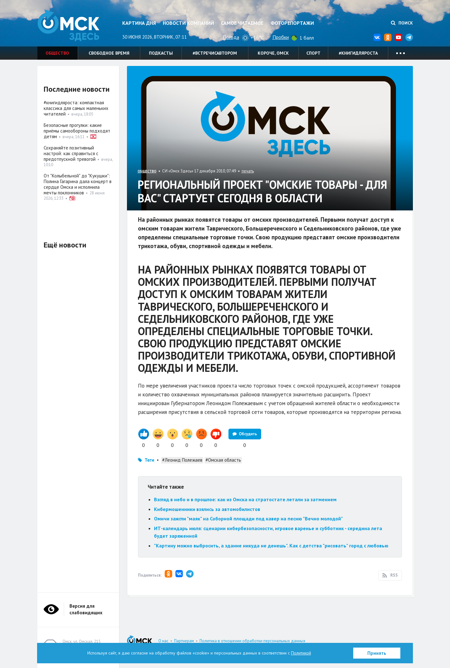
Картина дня (139, 23)
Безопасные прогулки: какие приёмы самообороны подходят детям (77, 130)
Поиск (402, 23)
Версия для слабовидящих (85, 609)
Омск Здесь (68, 25)
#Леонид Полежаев (182, 460)
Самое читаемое (242, 23)
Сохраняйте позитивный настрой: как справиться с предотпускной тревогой (71, 153)
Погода (231, 37)
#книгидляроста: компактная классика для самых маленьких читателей (76, 108)
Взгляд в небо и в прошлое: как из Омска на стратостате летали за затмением (245, 499)
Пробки (280, 37)
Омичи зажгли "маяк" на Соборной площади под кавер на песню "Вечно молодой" (248, 518)
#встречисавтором (215, 53)
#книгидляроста (358, 53)
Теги (149, 460)
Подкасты (161, 53)
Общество (57, 53)
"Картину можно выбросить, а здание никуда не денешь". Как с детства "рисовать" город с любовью (271, 545)
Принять (376, 653)
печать (248, 171)
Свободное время (109, 53)
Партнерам (184, 641)
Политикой (301, 653)
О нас (163, 641)
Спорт (313, 53)
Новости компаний (188, 23)
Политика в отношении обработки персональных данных (252, 641)
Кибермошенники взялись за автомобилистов (207, 509)
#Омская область (223, 460)
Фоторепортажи (292, 23)
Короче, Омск (273, 53)
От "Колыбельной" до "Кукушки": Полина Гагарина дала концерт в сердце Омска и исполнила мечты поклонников (78, 184)
